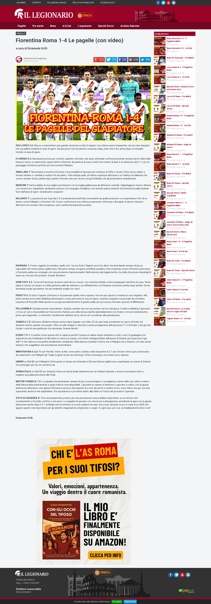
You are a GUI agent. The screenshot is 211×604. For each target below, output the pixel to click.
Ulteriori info (130, 601)
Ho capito (116, 601)
